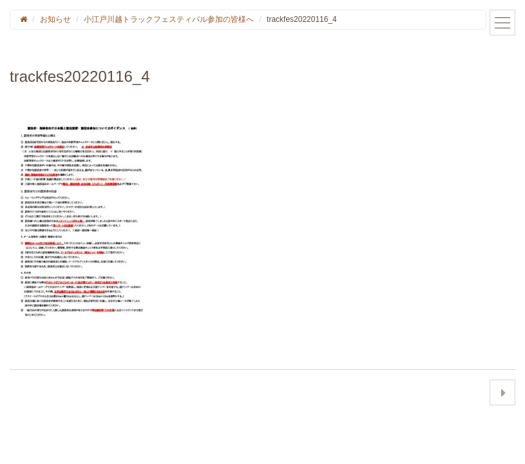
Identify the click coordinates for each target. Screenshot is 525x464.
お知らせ (55, 19)
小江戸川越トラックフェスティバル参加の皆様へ (169, 19)
